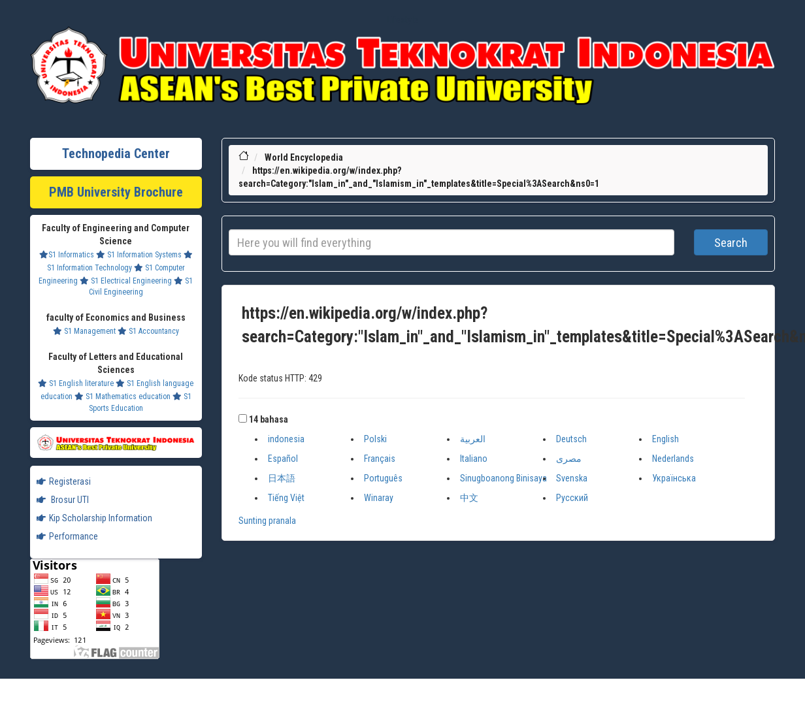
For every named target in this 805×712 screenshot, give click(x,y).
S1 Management (84, 331)
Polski (375, 439)
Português (383, 478)
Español (283, 458)
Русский (572, 498)
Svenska (571, 478)
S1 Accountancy (148, 331)
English (665, 439)
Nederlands (673, 458)
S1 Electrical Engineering (126, 280)
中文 (469, 498)
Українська (674, 478)
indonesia (286, 439)
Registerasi (64, 481)
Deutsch (571, 439)
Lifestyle (402, 19)
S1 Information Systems (139, 254)
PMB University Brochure (116, 192)
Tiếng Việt (286, 498)
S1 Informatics (66, 254)
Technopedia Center (116, 153)
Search (731, 243)
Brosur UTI (63, 499)
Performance (67, 536)
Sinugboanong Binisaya (503, 478)
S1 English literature (76, 383)
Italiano (473, 458)
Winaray (378, 498)
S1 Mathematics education (122, 396)
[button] (242, 418)
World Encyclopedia (304, 157)
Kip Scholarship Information (94, 518)
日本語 (281, 478)
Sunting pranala (267, 520)
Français (379, 458)
